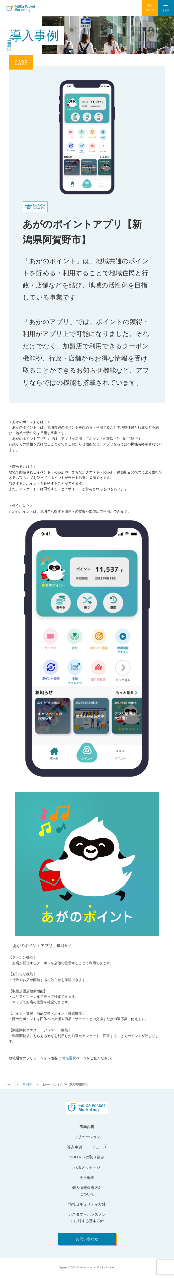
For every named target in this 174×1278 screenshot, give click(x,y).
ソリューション (87, 1137)
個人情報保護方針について (87, 1190)
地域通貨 (68, 1058)
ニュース (99, 1147)
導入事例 (27, 1084)
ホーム (8, 1084)
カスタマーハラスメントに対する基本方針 (87, 1217)
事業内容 (87, 1127)
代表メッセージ (87, 1167)
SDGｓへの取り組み (87, 1157)
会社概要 (87, 1177)
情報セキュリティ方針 (87, 1204)
